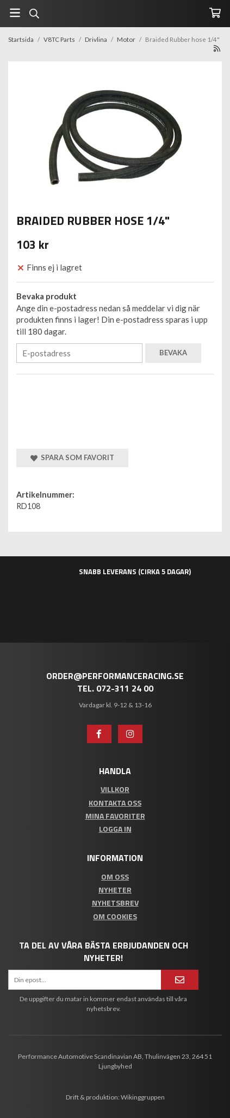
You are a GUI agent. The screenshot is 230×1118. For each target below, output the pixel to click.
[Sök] (33, 13)
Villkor (115, 789)
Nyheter (115, 889)
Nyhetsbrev (115, 902)
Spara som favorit (72, 457)
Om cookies (115, 916)
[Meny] (14, 12)
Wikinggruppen (143, 1097)
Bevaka (173, 352)
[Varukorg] (215, 12)
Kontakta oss (115, 802)
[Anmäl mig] (179, 980)
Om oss (115, 876)
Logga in (115, 828)
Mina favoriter (115, 815)
